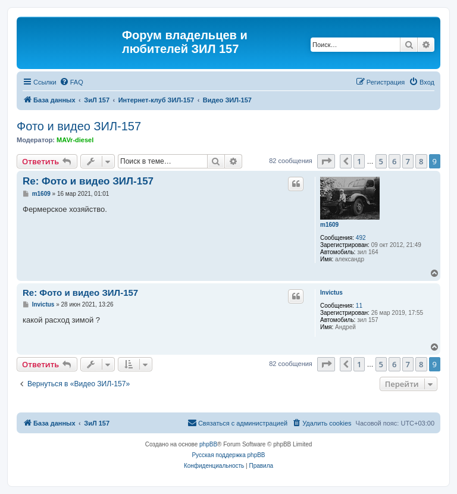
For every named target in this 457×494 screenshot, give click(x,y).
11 (359, 305)
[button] (326, 161)
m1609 (329, 224)
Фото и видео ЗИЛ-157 (79, 126)
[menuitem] (71, 82)
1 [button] (359, 161)
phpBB (208, 444)
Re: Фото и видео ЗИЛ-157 (88, 181)
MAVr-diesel (75, 139)
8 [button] (421, 161)
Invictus (331, 292)
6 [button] (394, 161)
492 (361, 238)
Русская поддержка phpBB (228, 455)
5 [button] (381, 161)
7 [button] (408, 161)
